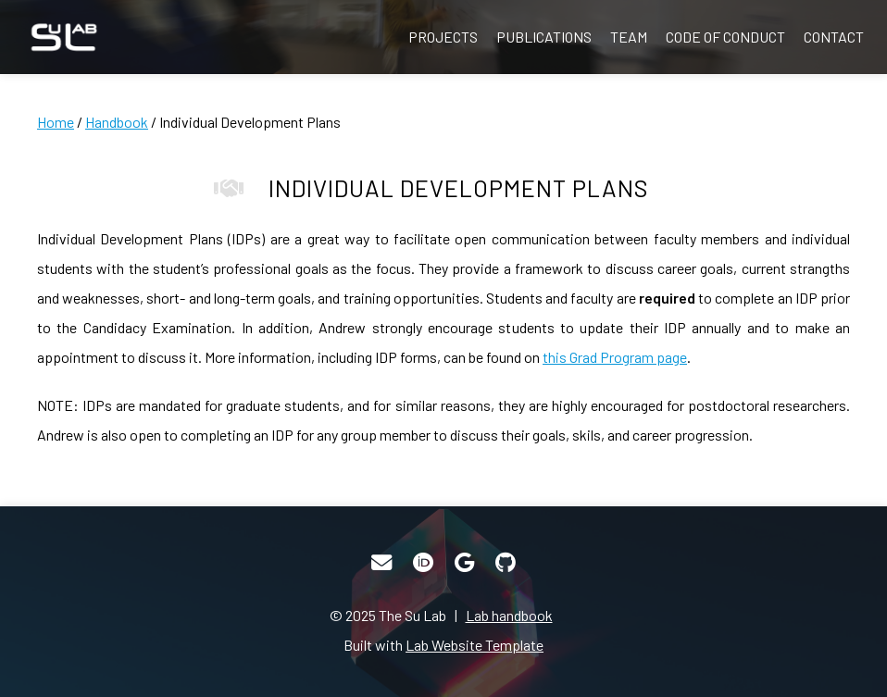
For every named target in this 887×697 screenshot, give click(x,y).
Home (55, 122)
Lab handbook (509, 615)
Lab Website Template (474, 644)
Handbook (116, 122)
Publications (544, 36)
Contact (834, 36)
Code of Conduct (725, 36)
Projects (443, 36)
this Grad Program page (615, 357)
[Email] (381, 563)
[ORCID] (423, 563)
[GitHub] (505, 563)
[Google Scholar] (464, 563)
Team (628, 36)
